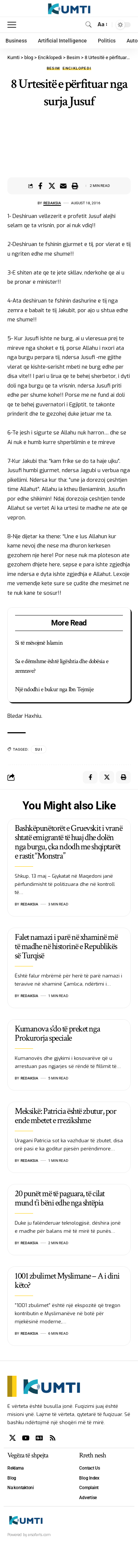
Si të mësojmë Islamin (39, 643)
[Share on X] (52, 186)
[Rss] (52, 1438)
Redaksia (52, 203)
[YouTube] (25, 1438)
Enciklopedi (77, 68)
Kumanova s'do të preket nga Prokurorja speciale (57, 1033)
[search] (88, 24)
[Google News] (39, 1438)
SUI (38, 749)
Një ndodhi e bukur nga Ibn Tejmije (54, 689)
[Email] (63, 186)
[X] (12, 1438)
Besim (53, 68)
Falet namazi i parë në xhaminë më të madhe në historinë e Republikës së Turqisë (66, 946)
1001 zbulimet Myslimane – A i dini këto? (67, 1280)
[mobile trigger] (13, 25)
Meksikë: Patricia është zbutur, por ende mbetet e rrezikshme (65, 1115)
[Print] (75, 186)
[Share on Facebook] (40, 186)
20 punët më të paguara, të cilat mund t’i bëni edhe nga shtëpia (60, 1198)
